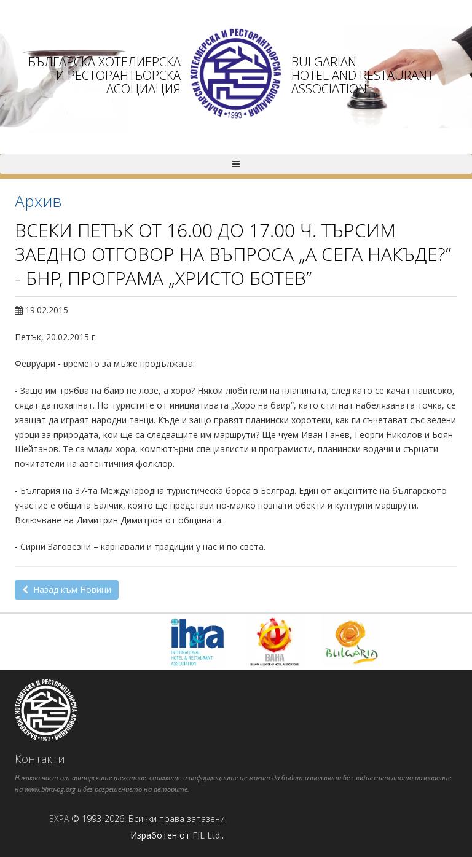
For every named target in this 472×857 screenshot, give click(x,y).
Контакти (40, 758)
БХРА (59, 818)
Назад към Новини (66, 589)
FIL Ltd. (207, 835)
